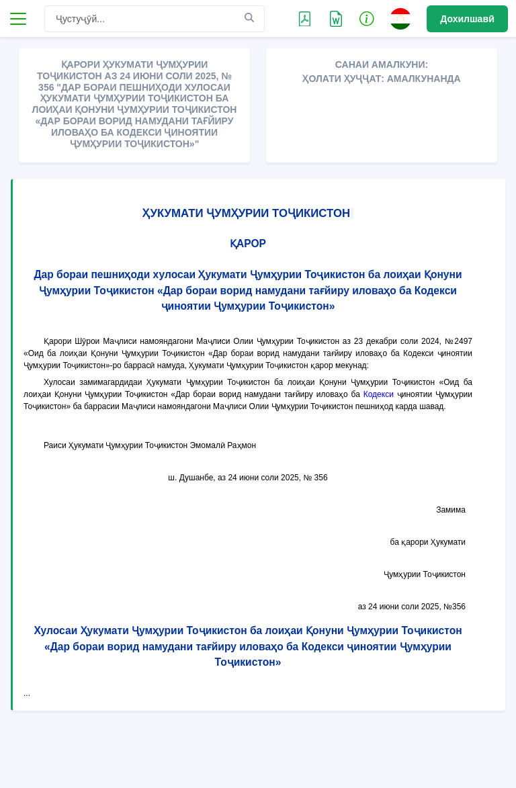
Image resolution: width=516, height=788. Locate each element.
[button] (366, 18)
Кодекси (378, 394)
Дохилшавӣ (467, 18)
